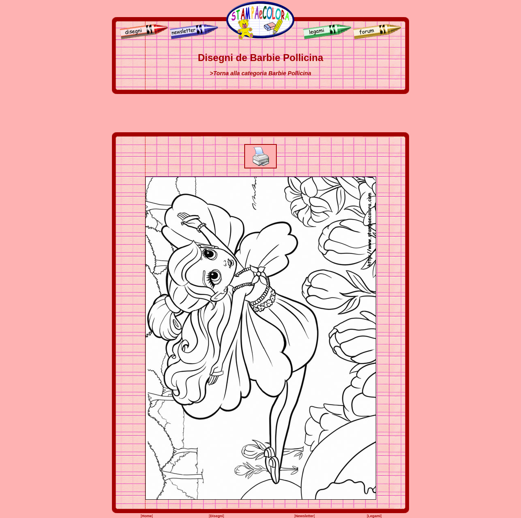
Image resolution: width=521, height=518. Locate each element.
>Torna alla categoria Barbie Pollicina (260, 73)
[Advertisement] (260, 113)
